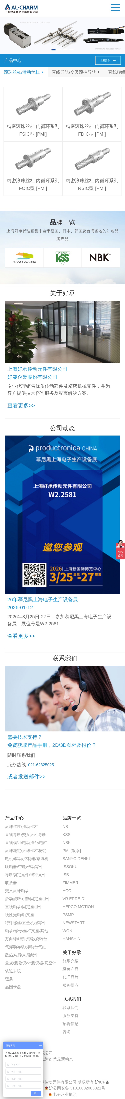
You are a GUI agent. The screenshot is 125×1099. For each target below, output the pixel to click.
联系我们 (70, 1007)
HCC (66, 890)
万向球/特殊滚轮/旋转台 (26, 939)
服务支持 (70, 1015)
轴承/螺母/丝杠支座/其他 (26, 930)
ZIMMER (70, 882)
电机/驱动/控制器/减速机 (26, 858)
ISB (65, 874)
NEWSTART (73, 922)
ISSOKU (70, 866)
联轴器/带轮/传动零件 (24, 866)
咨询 (66, 1031)
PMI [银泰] (71, 850)
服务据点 (70, 985)
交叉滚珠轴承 (17, 890)
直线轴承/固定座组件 (23, 906)
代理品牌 (70, 977)
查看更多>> (21, 405)
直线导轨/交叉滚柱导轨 (74, 72)
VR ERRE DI (73, 898)
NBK (66, 842)
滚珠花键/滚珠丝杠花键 (25, 850)
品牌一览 (62, 222)
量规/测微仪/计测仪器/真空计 (30, 963)
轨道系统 (13, 971)
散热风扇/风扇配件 (21, 955)
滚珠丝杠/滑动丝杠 (22, 72)
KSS (66, 834)
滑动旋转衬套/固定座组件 (27, 898)
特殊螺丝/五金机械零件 (25, 922)
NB (65, 826)
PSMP (68, 914)
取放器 (11, 882)
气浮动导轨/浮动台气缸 (25, 947)
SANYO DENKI (76, 858)
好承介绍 (70, 961)
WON (67, 930)
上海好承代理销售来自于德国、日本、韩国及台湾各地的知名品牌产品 (62, 235)
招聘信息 (70, 1023)
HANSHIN (71, 939)
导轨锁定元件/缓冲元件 (25, 874)
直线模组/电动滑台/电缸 (26, 842)
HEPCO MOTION (78, 906)
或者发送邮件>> (26, 777)
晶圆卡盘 (13, 987)
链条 (9, 979)
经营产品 (70, 969)
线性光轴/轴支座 (19, 914)
